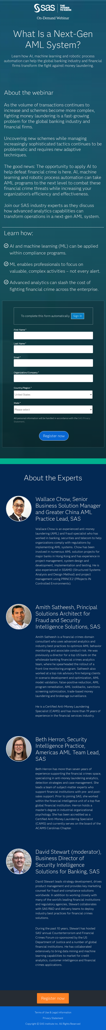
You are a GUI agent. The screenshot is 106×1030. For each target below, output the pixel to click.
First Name (20, 329)
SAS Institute (53, 12)
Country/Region (22, 387)
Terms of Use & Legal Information (53, 1012)
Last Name (20, 343)
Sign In (77, 316)
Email (17, 357)
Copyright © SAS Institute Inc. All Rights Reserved (52, 1023)
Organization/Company (26, 372)
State (17, 403)
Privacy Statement (53, 1018)
